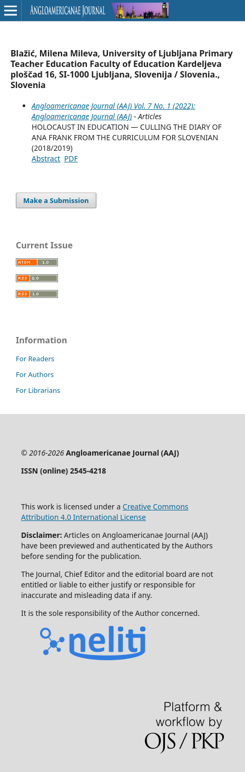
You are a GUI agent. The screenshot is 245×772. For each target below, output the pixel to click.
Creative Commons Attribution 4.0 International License (105, 511)
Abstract (46, 158)
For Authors (35, 374)
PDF (71, 158)
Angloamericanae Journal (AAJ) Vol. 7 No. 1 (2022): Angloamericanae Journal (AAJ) (113, 111)
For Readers (35, 358)
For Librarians (38, 390)
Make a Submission (56, 200)
